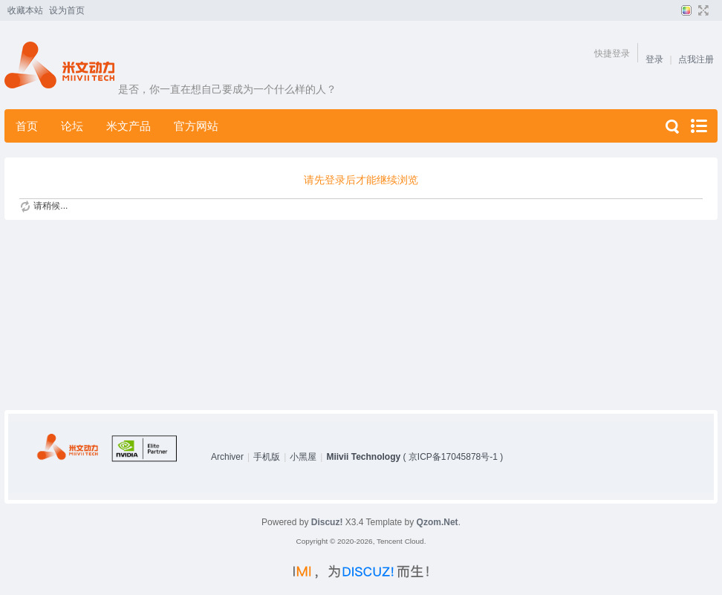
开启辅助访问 (714, 10)
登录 (654, 59)
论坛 (72, 126)
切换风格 (684, 10)
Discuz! (327, 522)
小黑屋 (303, 457)
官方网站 (196, 126)
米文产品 (128, 126)
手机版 (266, 457)
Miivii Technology (363, 457)
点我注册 (696, 59)
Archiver (227, 457)
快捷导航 (698, 126)
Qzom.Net (437, 522)
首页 (27, 126)
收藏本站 (25, 10)
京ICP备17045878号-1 (453, 457)
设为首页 (67, 10)
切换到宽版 (701, 10)
